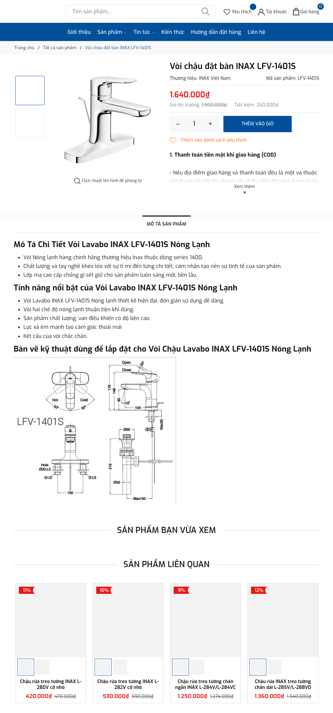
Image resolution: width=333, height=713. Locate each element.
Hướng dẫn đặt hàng (216, 32)
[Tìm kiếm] (205, 11)
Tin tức (144, 32)
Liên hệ (256, 32)
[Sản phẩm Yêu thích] (238, 11)
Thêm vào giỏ (258, 124)
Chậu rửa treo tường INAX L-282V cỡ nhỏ (128, 684)
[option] (108, 119)
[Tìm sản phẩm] (140, 11)
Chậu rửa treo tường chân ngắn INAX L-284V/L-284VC (205, 684)
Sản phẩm (112, 32)
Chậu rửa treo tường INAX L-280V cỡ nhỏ (51, 684)
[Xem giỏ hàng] (306, 11)
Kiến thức (173, 32)
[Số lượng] (194, 124)
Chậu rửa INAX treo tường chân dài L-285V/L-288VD (283, 684)
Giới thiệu (79, 32)
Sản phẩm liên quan (167, 564)
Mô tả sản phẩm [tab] (166, 224)
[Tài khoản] (272, 11)
